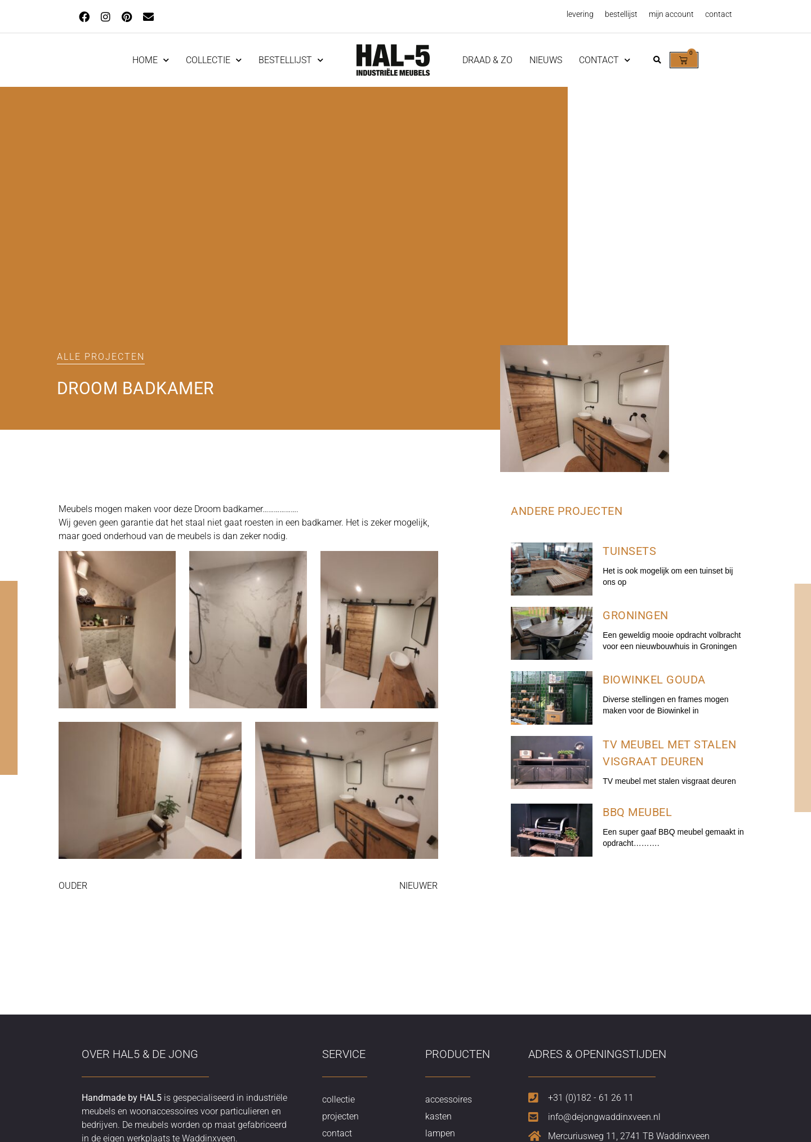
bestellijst (621, 14)
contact (718, 14)
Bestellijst (291, 60)
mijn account (671, 14)
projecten (340, 1116)
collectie (338, 1099)
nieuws (545, 60)
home (150, 60)
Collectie (214, 60)
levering (580, 14)
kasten (438, 1116)
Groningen (636, 615)
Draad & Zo (487, 60)
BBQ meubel (637, 812)
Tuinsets (629, 551)
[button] (657, 60)
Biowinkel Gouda (654, 679)
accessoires (448, 1099)
